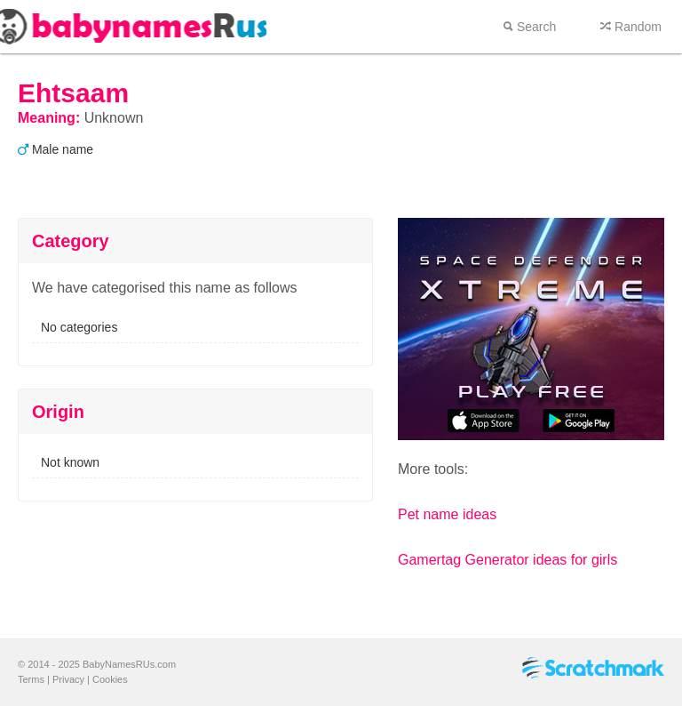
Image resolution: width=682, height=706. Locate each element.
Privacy (68, 679)
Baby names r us (133, 26)
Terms (31, 679)
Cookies (110, 679)
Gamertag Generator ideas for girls (507, 559)
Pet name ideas (447, 514)
